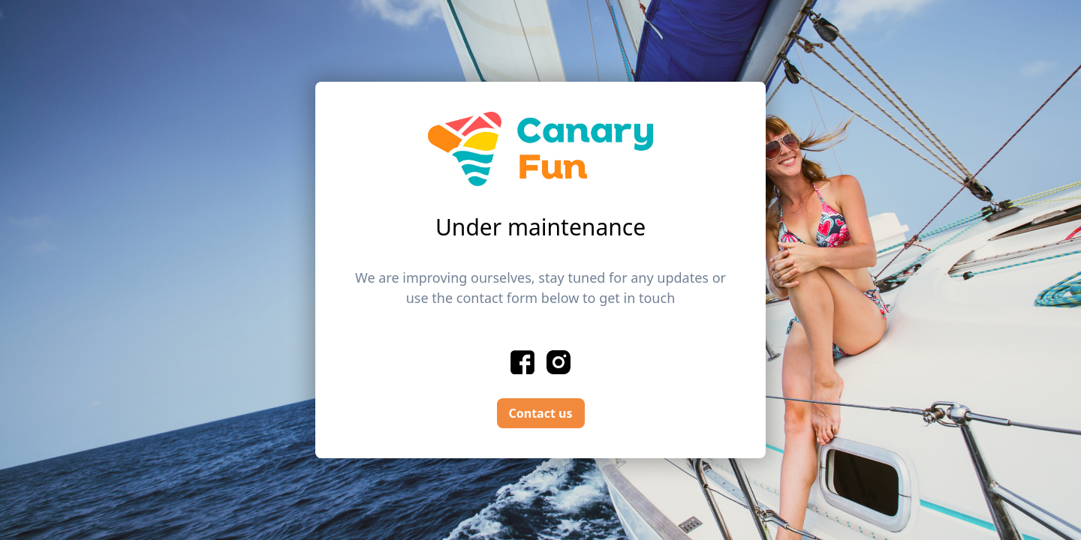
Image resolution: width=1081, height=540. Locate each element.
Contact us (541, 413)
